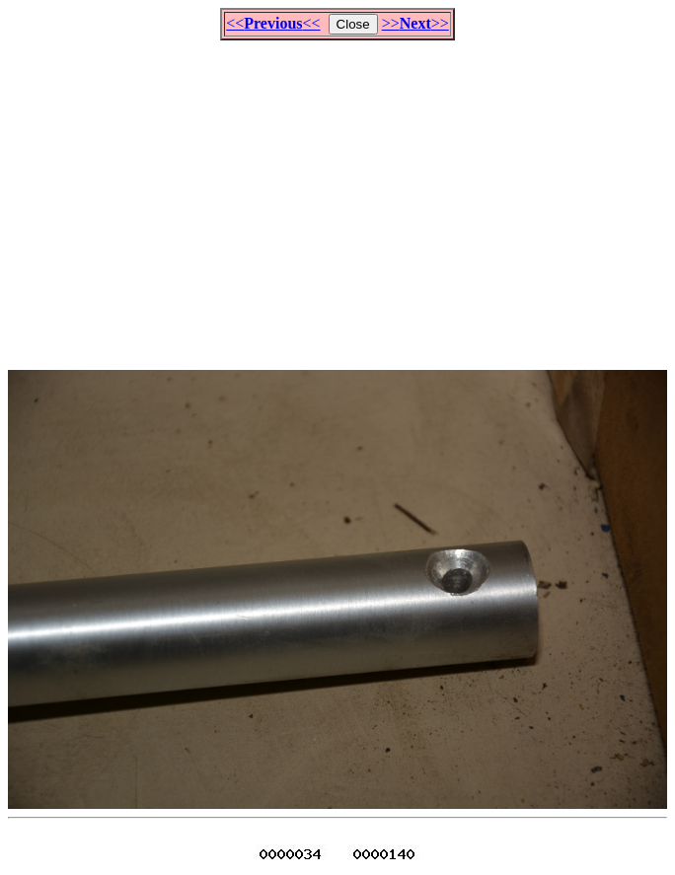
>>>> (415, 23)
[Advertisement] (341, 196)
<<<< (273, 23)
